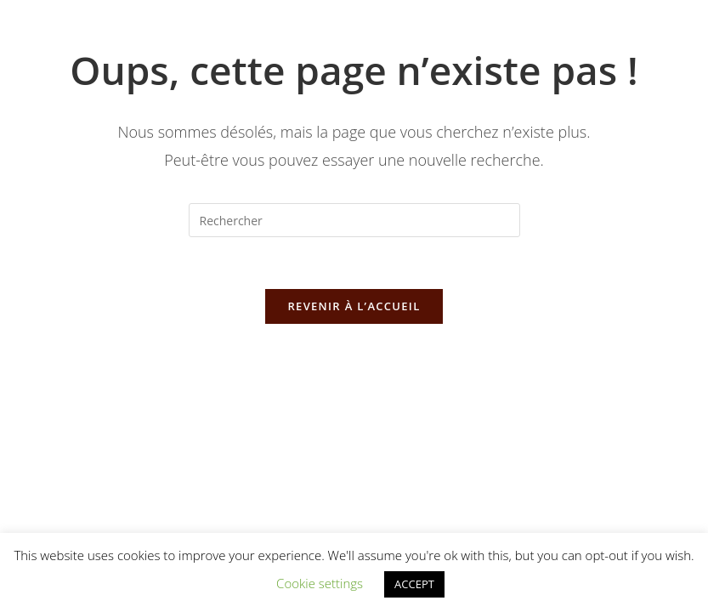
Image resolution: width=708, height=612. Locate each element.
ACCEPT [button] (414, 584)
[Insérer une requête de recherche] (354, 220)
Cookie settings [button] (319, 583)
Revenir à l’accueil (353, 306)
